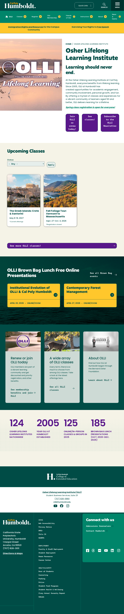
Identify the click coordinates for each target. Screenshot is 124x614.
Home (68, 44)
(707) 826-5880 (62, 499)
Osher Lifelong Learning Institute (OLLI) (62, 492)
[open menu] (117, 5)
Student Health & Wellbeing (51, 590)
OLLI (9, 17)
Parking (42, 579)
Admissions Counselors (98, 526)
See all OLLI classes (57, 388)
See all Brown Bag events (101, 274)
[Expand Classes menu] (25, 16)
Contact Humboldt (95, 531)
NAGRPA (41, 538)
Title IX (42, 534)
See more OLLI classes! (25, 245)
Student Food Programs (48, 586)
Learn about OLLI (99, 380)
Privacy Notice (45, 527)
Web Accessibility (47, 523)
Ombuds (41, 597)
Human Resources (46, 556)
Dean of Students (46, 571)
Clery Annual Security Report (52, 593)
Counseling (43, 575)
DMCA (40, 531)
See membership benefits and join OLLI (22, 392)
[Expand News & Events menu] (120, 16)
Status (10, 160)
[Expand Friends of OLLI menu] (74, 16)
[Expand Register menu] (40, 16)
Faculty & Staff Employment (51, 549)
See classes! (90, 118)
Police (41, 582)
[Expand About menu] (105, 16)
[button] (84, 5)
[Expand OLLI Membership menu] (59, 16)
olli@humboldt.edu (62, 502)
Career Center (45, 560)
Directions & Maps (13, 553)
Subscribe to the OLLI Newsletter (109, 121)
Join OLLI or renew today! (72, 122)
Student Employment (47, 553)
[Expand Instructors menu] (91, 16)
